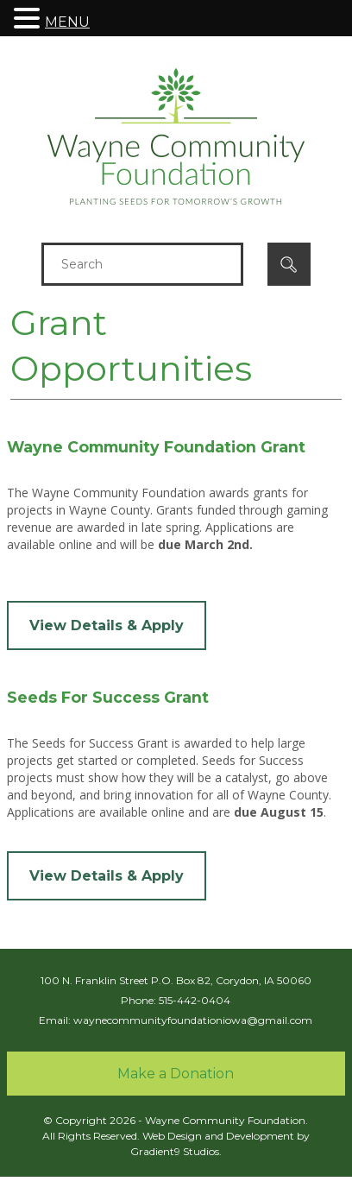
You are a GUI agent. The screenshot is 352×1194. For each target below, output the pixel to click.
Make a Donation (175, 1073)
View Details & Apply (106, 625)
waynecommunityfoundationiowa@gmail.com (192, 1020)
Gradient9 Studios (174, 1151)
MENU (67, 22)
